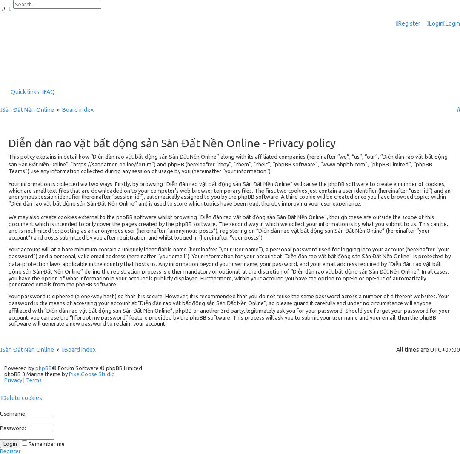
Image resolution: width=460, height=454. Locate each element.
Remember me (43, 444)
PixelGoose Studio (92, 374)
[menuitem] (435, 23)
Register (10, 451)
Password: (13, 428)
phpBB (43, 368)
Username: (13, 414)
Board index (79, 349)
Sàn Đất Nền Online (28, 349)
